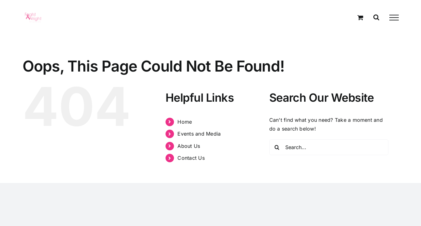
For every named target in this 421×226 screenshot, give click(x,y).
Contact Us (190, 158)
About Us (188, 146)
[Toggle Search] (376, 17)
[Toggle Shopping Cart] (360, 17)
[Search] (277, 147)
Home (184, 122)
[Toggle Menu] (394, 17)
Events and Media (199, 134)
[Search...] (328, 147)
